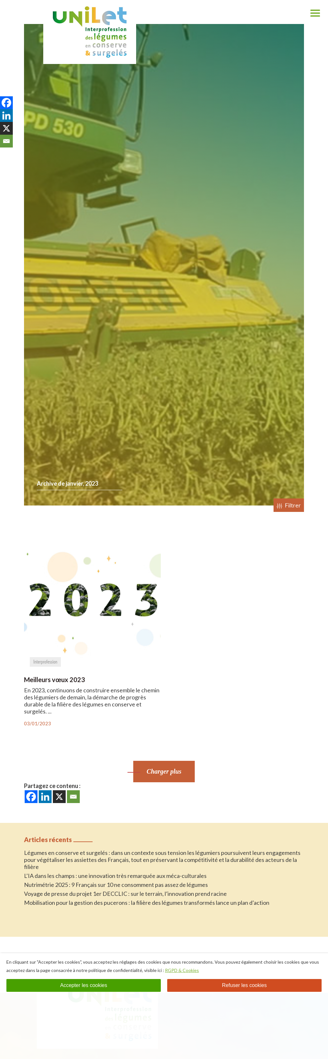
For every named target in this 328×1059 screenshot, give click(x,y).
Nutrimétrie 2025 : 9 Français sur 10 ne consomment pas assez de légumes (116, 884)
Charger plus (164, 771)
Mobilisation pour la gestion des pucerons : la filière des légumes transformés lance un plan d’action (146, 902)
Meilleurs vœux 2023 (54, 679)
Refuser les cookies (244, 985)
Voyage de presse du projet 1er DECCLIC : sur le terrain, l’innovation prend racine (125, 893)
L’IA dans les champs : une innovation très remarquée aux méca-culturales (115, 875)
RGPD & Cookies (182, 970)
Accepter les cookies (83, 985)
